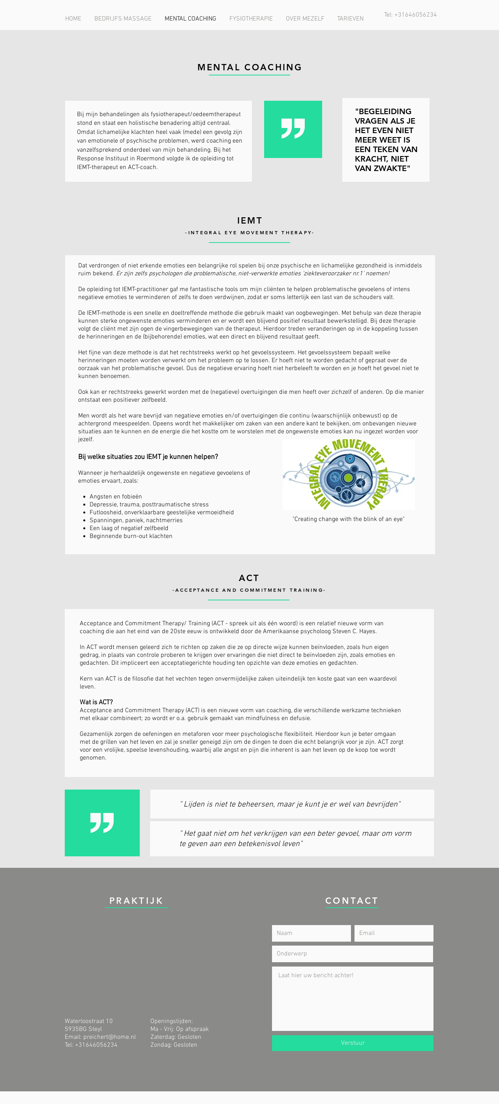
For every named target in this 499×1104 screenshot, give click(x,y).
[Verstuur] (352, 1043)
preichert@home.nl (109, 1037)
